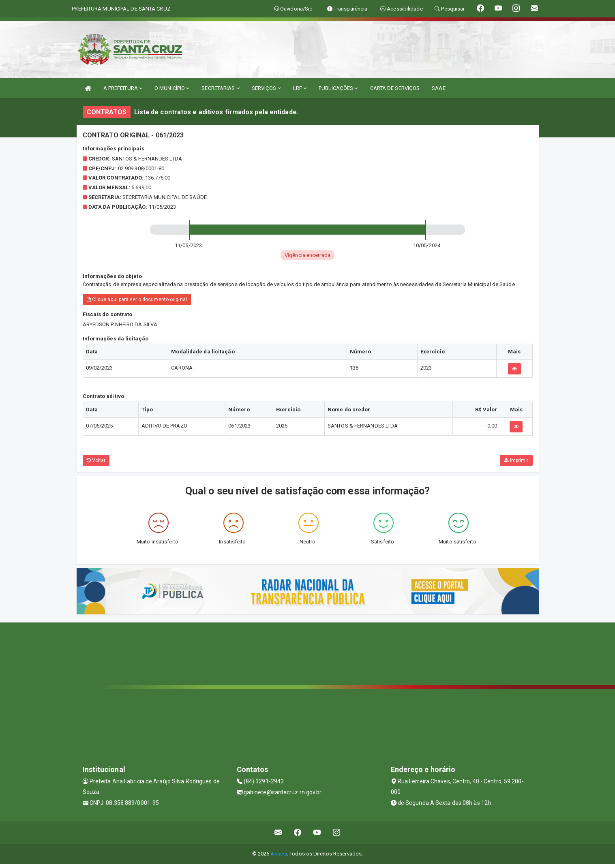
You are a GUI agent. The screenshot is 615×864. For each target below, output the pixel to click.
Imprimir (516, 460)
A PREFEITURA (122, 88)
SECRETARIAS (220, 88)
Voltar (96, 460)
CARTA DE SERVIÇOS (395, 88)
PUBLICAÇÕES (338, 88)
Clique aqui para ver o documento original (137, 299)
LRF (300, 88)
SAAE (438, 88)
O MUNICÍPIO (171, 88)
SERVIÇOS (266, 88)
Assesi (278, 854)
